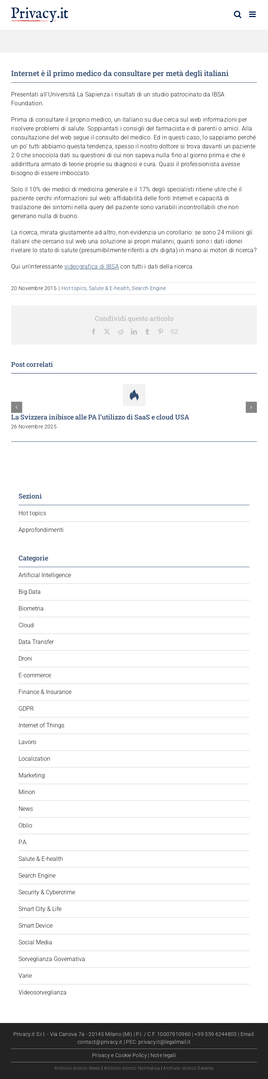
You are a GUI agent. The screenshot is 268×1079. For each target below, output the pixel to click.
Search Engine (149, 288)
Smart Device (36, 925)
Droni (25, 658)
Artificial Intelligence (45, 575)
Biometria (31, 608)
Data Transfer (36, 641)
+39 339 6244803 (215, 1034)
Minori (27, 792)
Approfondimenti (41, 529)
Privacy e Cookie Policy (119, 1055)
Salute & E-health (109, 288)
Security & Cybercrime (47, 892)
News (26, 808)
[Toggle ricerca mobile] (237, 14)
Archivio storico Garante (188, 1068)
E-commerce (35, 675)
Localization (34, 758)
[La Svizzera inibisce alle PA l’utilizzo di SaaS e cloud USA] (134, 387)
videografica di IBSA (91, 266)
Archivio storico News (77, 1068)
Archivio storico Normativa (132, 1068)
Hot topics (73, 288)
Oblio (25, 825)
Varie (25, 975)
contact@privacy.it (99, 1042)
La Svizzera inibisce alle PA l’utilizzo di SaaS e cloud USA (100, 416)
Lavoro (27, 742)
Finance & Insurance (45, 691)
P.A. (23, 842)
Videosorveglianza (43, 992)
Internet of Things (41, 725)
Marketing (32, 775)
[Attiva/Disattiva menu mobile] (253, 14)
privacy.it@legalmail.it (164, 1042)
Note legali (163, 1055)
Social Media (35, 942)
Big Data (30, 591)
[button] (16, 407)
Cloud (26, 625)
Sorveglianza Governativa (52, 959)
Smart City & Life (40, 908)
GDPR (26, 708)
